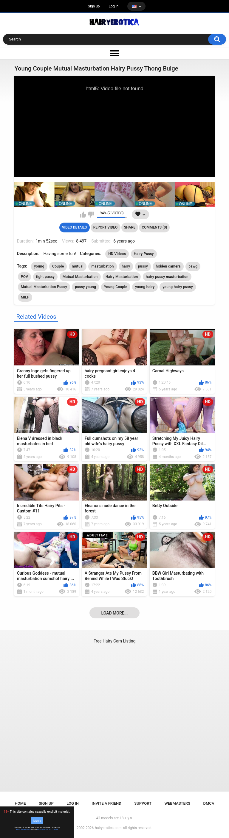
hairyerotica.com (108, 828)
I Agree (37, 820)
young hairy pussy (178, 287)
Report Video (105, 227)
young (39, 266)
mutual (77, 266)
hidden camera (168, 266)
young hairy (144, 287)
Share (129, 227)
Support (142, 803)
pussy (143, 266)
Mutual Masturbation (80, 277)
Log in (114, 6)
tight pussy (45, 277)
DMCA (208, 803)
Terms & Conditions (23, 829)
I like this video (83, 215)
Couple (58, 266)
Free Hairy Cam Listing (115, 641)
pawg (192, 266)
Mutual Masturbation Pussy (44, 287)
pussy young (85, 287)
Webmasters (177, 803)
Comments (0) (154, 227)
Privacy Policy (42, 829)
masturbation (102, 266)
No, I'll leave (53, 829)
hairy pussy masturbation (167, 277)
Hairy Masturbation (122, 277)
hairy (126, 266)
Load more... (114, 613)
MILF (25, 297)
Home (20, 803)
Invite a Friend (106, 803)
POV (24, 277)
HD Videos (117, 254)
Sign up (94, 6)
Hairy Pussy (144, 254)
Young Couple (115, 287)
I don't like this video (91, 215)
